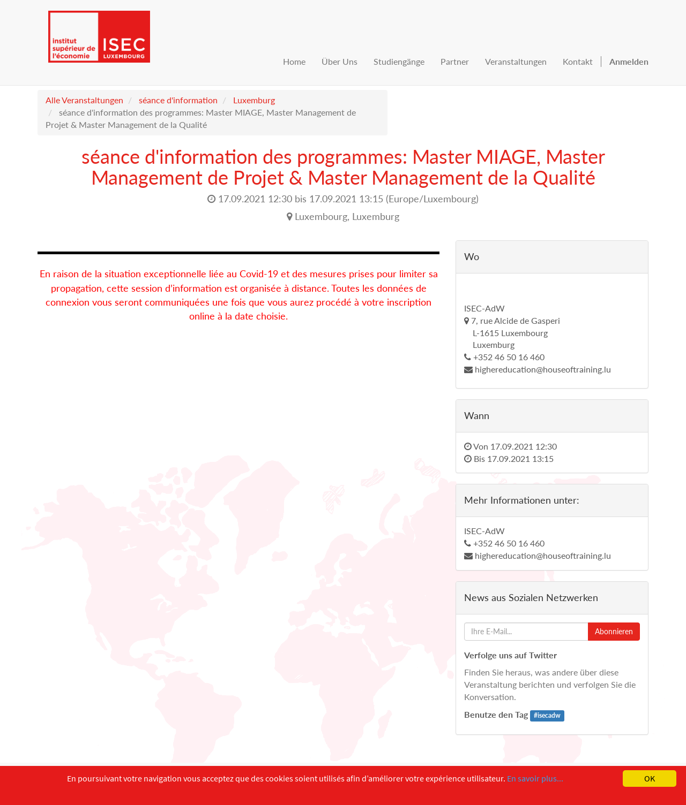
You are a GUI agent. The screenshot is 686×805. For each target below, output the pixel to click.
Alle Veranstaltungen (84, 100)
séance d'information (178, 100)
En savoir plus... (535, 778)
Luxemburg (254, 100)
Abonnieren (614, 631)
